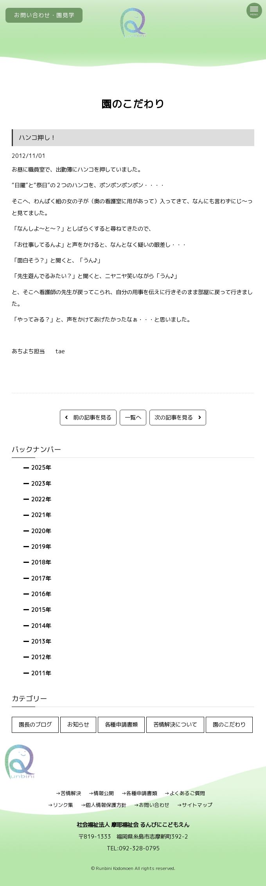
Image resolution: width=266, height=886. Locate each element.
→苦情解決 (68, 793)
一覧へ (133, 417)
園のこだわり (229, 724)
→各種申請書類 (139, 793)
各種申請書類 (121, 724)
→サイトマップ (194, 804)
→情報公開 (101, 793)
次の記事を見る (178, 417)
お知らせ (78, 724)
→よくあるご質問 (184, 793)
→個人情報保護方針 (103, 804)
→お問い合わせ (151, 804)
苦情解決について (175, 724)
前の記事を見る (88, 417)
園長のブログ (35, 724)
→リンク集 (60, 804)
